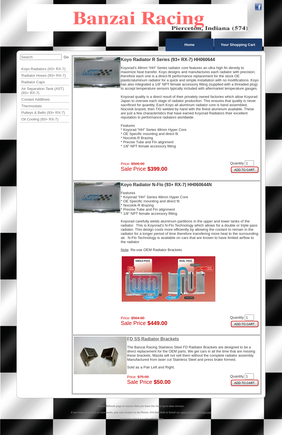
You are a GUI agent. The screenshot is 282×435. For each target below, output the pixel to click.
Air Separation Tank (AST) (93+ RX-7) (42, 91)
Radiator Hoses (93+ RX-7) (43, 75)
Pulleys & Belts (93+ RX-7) (43, 113)
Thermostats (31, 106)
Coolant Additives (35, 99)
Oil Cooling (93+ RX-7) (39, 119)
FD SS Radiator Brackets (153, 339)
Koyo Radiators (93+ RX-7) (43, 69)
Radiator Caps (33, 82)
